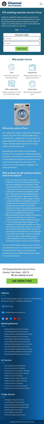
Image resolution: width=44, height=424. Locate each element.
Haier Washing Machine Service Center (17, 346)
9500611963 (24, 30)
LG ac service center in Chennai (15, 368)
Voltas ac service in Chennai (14, 376)
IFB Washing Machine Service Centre (16, 336)
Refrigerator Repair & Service (14, 400)
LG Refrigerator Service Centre (14, 402)
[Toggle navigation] (41, 4)
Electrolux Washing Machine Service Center (19, 349)
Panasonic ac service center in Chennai (17, 388)
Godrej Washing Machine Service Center (17, 354)
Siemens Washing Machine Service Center (18, 351)
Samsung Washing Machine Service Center (19, 334)
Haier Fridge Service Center (13, 412)
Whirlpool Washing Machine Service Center (18, 344)
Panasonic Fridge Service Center (15, 415)
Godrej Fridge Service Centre (14, 410)
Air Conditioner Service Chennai (15, 366)
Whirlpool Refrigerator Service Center (17, 407)
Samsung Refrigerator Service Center (17, 405)
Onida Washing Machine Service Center (17, 341)
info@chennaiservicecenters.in (15, 312)
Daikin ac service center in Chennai (16, 378)
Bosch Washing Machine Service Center (17, 339)
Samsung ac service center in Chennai (17, 371)
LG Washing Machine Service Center (16, 331)
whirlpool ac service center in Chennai (17, 373)
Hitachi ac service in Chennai (14, 383)
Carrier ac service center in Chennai (16, 386)
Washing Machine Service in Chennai (16, 329)
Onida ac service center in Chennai (16, 381)
